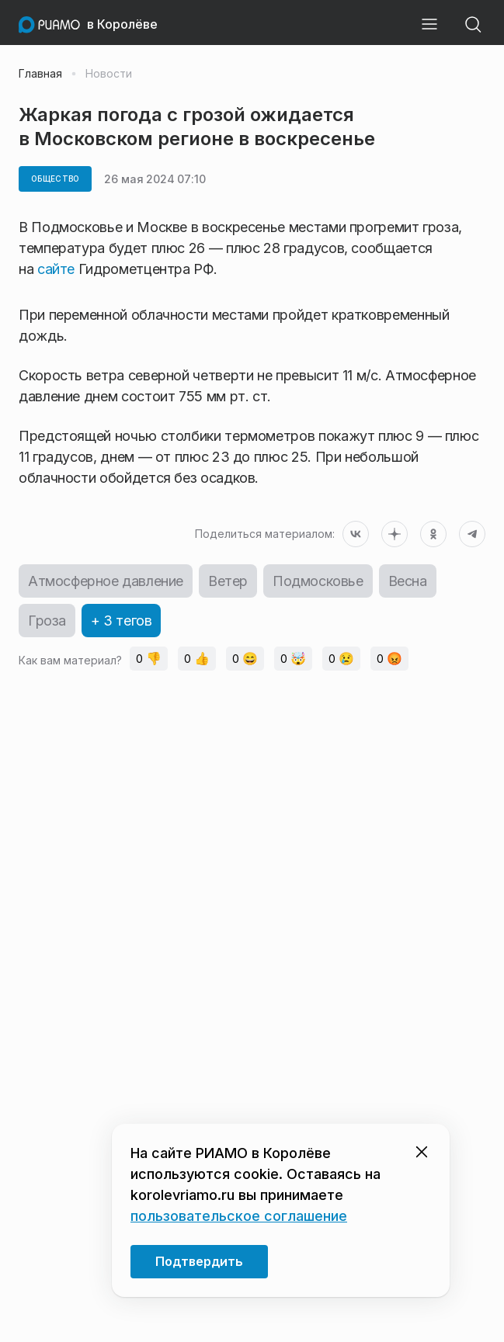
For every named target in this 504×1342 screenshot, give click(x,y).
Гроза (47, 620)
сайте (57, 269)
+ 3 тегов (121, 620)
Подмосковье (318, 581)
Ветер (228, 581)
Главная (40, 73)
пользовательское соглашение (238, 1216)
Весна (407, 581)
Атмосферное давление (105, 581)
